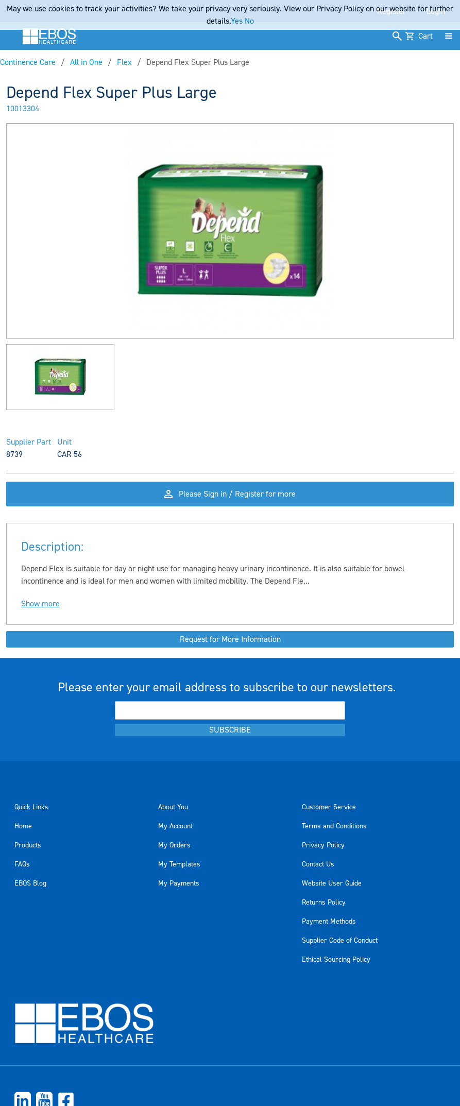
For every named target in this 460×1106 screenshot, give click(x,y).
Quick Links (31, 807)
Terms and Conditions (334, 826)
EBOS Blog (30, 883)
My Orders (174, 845)
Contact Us (318, 864)
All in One (86, 62)
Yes (237, 21)
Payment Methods (329, 921)
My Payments (178, 883)
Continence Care (28, 62)
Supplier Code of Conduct (340, 940)
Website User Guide (332, 883)
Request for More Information (230, 639)
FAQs (22, 864)
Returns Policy (324, 902)
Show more (40, 604)
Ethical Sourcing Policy (336, 959)
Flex (124, 62)
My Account (175, 826)
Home (23, 826)
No (249, 21)
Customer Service (329, 807)
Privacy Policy (323, 845)
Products (27, 845)
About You (173, 807)
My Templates (179, 864)
